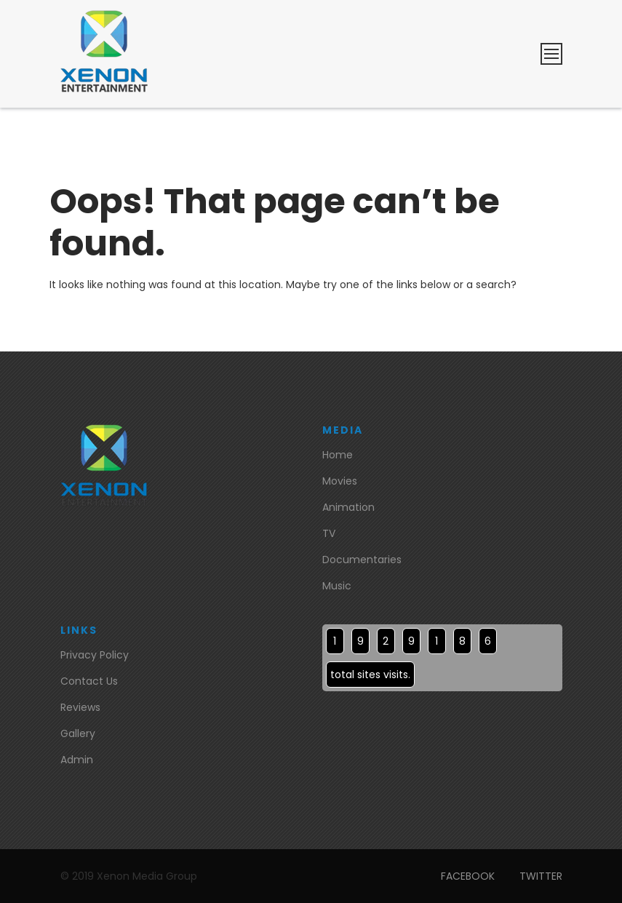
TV (328, 533)
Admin (76, 759)
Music (336, 585)
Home (337, 454)
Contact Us (89, 681)
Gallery (77, 733)
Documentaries (362, 559)
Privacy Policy (94, 655)
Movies (339, 481)
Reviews (80, 707)
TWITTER (540, 876)
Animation (348, 507)
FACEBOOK (468, 876)
